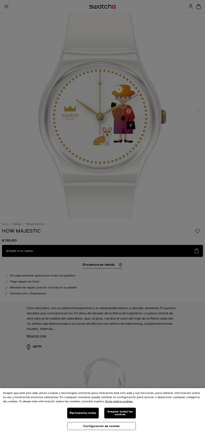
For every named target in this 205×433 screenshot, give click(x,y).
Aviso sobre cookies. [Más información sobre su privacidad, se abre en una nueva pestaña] (119, 401)
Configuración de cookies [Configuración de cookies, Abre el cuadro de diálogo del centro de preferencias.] (101, 426)
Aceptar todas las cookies (120, 413)
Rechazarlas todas (83, 413)
